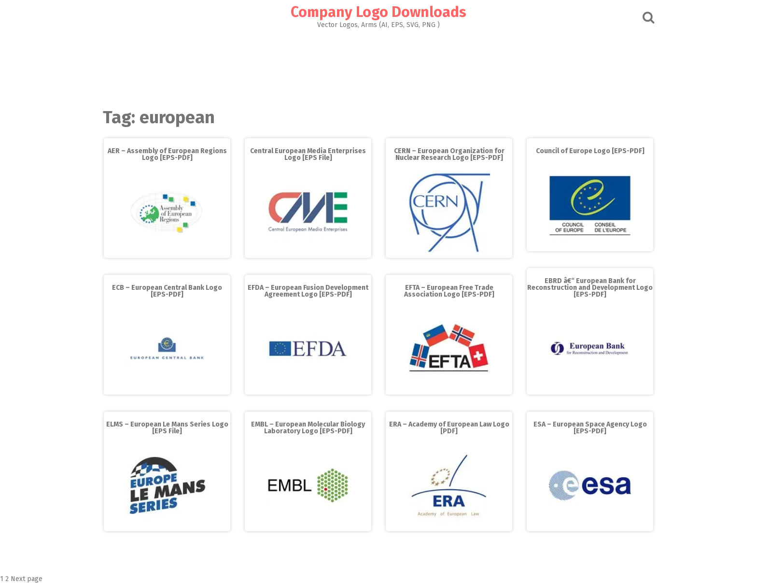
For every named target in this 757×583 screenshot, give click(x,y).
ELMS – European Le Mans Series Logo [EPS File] (167, 427)
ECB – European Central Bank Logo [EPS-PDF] (167, 291)
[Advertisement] (378, 66)
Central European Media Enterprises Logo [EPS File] (308, 154)
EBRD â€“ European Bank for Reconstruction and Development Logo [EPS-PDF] (590, 288)
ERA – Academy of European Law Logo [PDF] (449, 427)
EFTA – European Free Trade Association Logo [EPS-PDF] (449, 291)
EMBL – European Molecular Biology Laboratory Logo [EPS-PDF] (308, 427)
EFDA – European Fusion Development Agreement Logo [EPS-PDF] (308, 291)
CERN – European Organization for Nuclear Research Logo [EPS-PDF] (449, 154)
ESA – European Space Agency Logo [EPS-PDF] (590, 427)
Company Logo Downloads (378, 12)
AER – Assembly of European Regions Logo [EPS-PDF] (167, 154)
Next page (26, 579)
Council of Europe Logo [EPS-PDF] (590, 151)
